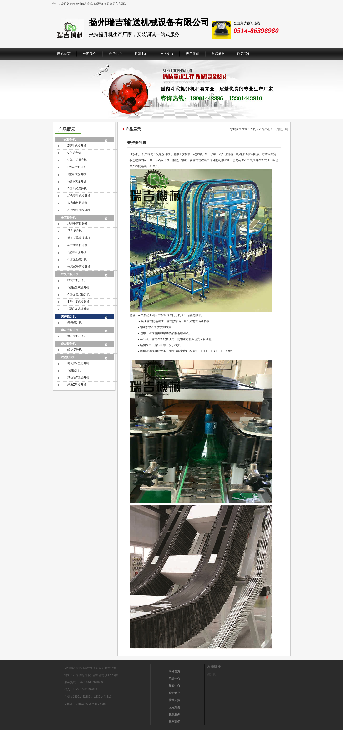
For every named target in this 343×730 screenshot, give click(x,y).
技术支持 (166, 54)
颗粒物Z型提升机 (78, 377)
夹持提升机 (68, 316)
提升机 (211, 674)
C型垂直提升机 (77, 259)
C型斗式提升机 (77, 160)
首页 (253, 129)
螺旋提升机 (68, 343)
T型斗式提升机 (76, 174)
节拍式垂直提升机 (78, 238)
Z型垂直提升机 (76, 252)
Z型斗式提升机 (76, 145)
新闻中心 (141, 54)
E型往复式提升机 (78, 301)
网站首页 (64, 54)
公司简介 (89, 54)
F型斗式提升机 (76, 181)
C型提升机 (74, 152)
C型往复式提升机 (78, 294)
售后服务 (218, 54)
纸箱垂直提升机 (77, 223)
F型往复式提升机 (78, 308)
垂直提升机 (68, 217)
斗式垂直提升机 (77, 245)
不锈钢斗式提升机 (78, 210)
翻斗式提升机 (69, 330)
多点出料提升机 (77, 203)
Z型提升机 (67, 357)
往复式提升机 (69, 274)
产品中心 (115, 54)
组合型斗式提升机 (78, 195)
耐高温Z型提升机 (78, 363)
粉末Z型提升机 (76, 384)
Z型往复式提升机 (78, 287)
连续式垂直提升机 (78, 266)
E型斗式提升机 (76, 167)
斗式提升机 (68, 139)
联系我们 (244, 54)
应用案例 (192, 54)
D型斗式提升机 (77, 188)
